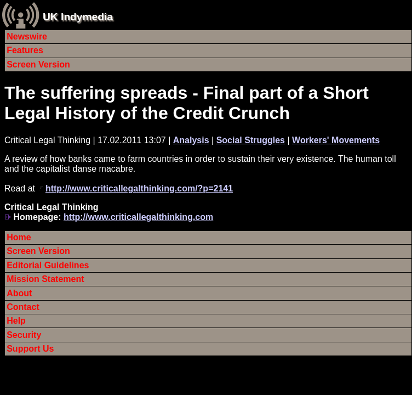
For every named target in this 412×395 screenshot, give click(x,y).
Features (25, 50)
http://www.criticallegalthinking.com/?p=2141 (139, 188)
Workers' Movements (336, 140)
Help (16, 320)
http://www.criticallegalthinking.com (138, 217)
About (19, 293)
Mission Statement (45, 279)
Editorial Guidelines (48, 265)
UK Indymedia (78, 16)
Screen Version (38, 64)
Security (24, 335)
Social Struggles (250, 140)
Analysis (191, 140)
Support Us (30, 348)
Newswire (27, 36)
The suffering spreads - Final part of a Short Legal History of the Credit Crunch (186, 103)
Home (19, 237)
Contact (23, 307)
